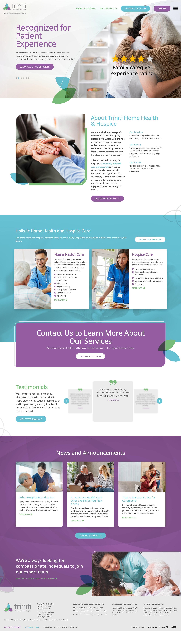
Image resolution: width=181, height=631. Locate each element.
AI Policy (57, 627)
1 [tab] (18, 78)
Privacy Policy (47, 627)
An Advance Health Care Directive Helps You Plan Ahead (86, 500)
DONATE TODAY (12, 627)
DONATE (162, 8)
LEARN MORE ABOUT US (107, 198)
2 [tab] (21, 78)
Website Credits (74, 627)
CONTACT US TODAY (135, 8)
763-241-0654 (85, 8)
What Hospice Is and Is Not (36, 497)
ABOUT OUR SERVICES (150, 239)
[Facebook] (152, 627)
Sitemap (64, 627)
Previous (16, 78)
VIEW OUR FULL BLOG (90, 535)
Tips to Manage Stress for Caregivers (138, 498)
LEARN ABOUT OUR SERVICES (35, 66)
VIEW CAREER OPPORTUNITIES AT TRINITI (35, 578)
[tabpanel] (90, 49)
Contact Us (44, 608)
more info (24, 514)
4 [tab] (26, 78)
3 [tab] (23, 78)
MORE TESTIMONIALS (31, 419)
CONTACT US (32, 627)
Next (29, 78)
